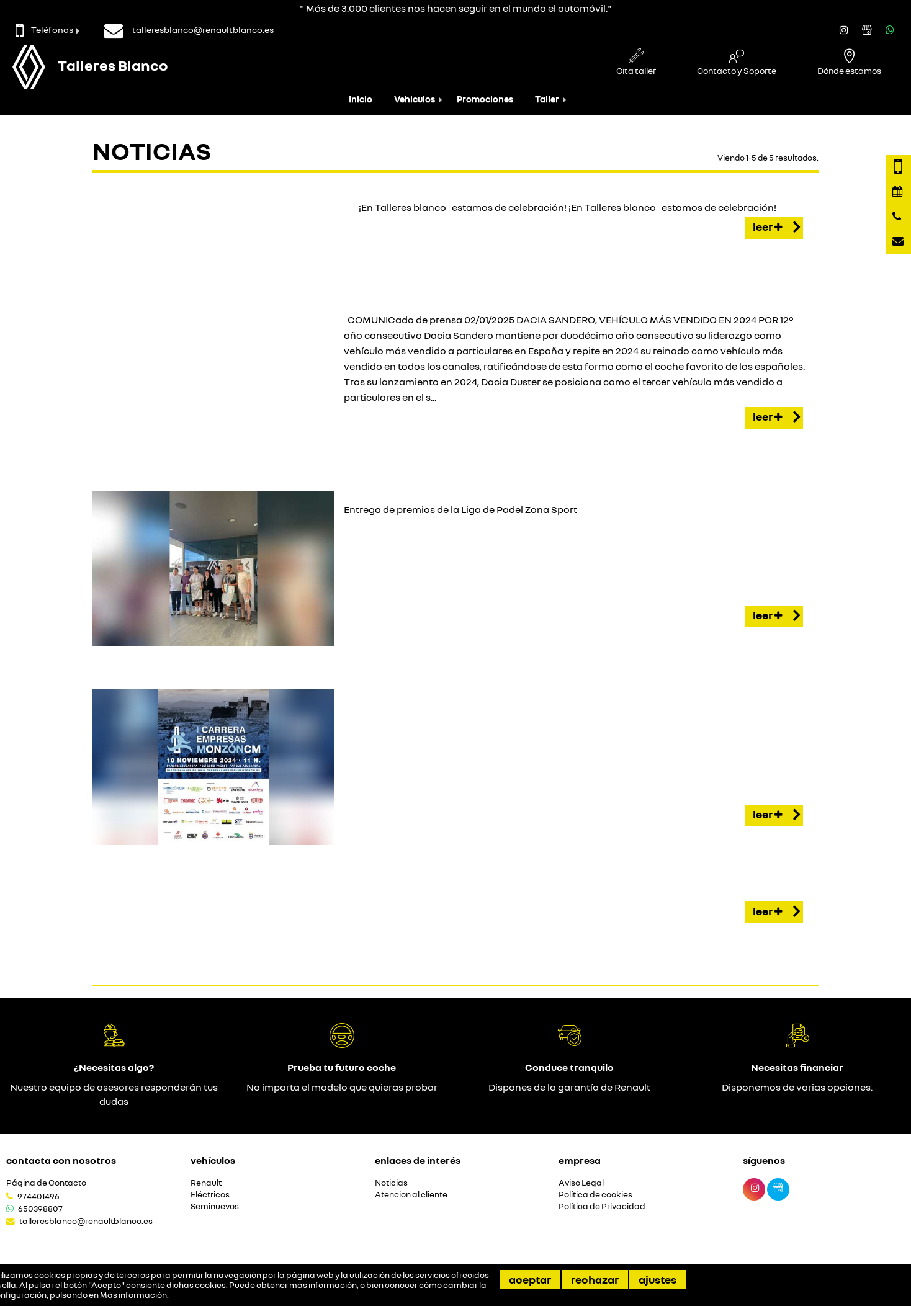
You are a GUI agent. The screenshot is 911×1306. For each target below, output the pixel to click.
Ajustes (657, 1279)
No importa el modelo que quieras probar (342, 1087)
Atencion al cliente (411, 1194)
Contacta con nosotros (61, 1160)
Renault (206, 1182)
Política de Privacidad (602, 1206)
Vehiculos (414, 99)
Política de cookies (595, 1194)
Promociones (485, 99)
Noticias (391, 1182)
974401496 (38, 1196)
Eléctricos (210, 1194)
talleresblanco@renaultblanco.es (86, 1221)
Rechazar (595, 1279)
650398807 (40, 1209)
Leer (776, 228)
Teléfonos (44, 29)
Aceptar (530, 1279)
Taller (547, 99)
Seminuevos (215, 1206)
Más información (133, 1295)
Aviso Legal (581, 1182)
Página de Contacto (46, 1182)
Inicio (360, 99)
